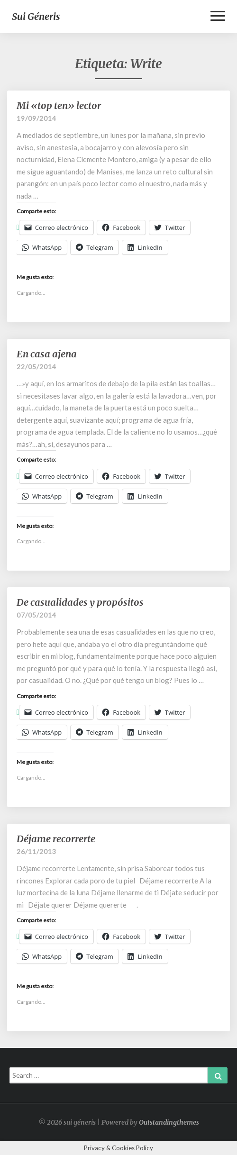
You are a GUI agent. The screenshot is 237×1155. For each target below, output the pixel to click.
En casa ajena (47, 354)
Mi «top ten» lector (59, 105)
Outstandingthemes (169, 1122)
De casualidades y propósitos (80, 602)
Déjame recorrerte (56, 839)
